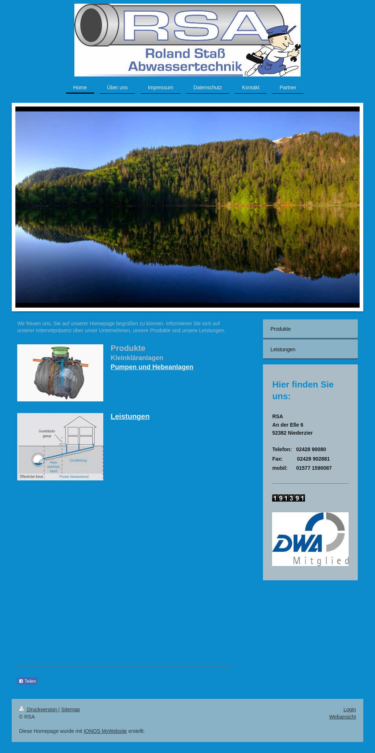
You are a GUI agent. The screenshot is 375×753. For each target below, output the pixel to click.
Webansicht (342, 717)
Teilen (27, 681)
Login (350, 709)
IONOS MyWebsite (105, 731)
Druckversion (38, 709)
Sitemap (70, 709)
